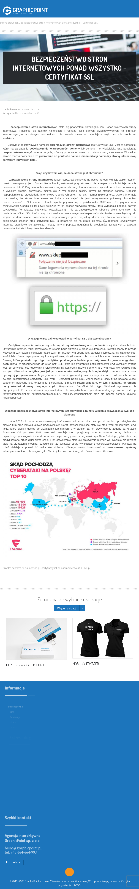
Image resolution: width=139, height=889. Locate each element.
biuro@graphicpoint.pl (26, 850)
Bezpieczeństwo (24, 113)
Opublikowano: (11, 109)
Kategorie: (9, 113)
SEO (18, 22)
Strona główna (8, 22)
